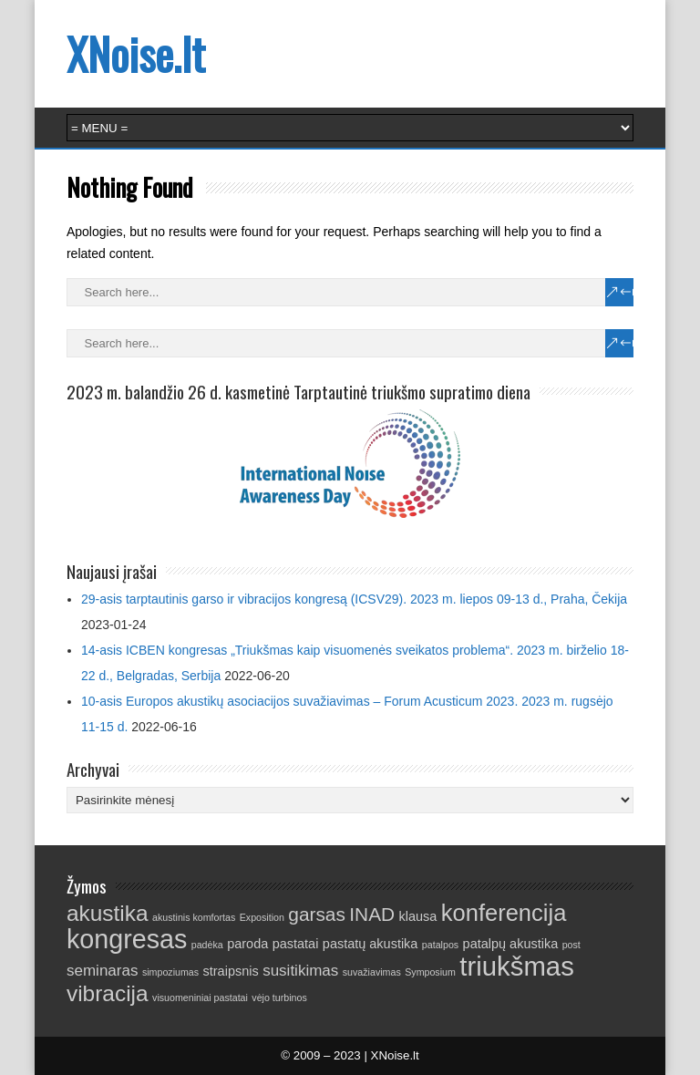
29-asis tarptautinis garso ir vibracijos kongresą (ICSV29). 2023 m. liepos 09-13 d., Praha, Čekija (354, 599)
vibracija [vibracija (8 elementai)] (108, 993)
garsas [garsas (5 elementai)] (316, 914)
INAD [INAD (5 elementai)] (372, 914)
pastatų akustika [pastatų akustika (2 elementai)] (370, 943)
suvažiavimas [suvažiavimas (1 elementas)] (372, 971)
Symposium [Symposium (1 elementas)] (430, 971)
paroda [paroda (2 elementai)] (247, 943)
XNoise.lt (136, 53)
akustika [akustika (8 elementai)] (108, 913)
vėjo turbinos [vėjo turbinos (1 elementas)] (279, 997)
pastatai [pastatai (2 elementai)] (296, 943)
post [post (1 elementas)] (571, 944)
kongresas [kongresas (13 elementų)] (127, 939)
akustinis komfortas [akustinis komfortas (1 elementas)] (193, 917)
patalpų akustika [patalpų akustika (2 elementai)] (511, 943)
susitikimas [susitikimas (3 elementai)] (300, 970)
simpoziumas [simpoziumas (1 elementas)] (170, 971)
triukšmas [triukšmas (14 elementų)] (516, 966)
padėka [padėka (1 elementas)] (207, 944)
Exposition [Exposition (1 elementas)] (262, 917)
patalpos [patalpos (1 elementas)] (440, 944)
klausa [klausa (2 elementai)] (418, 916)
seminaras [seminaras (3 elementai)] (103, 970)
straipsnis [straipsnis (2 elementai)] (231, 971)
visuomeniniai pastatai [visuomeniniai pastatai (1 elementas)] (200, 997)
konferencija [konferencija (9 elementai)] (504, 912)
